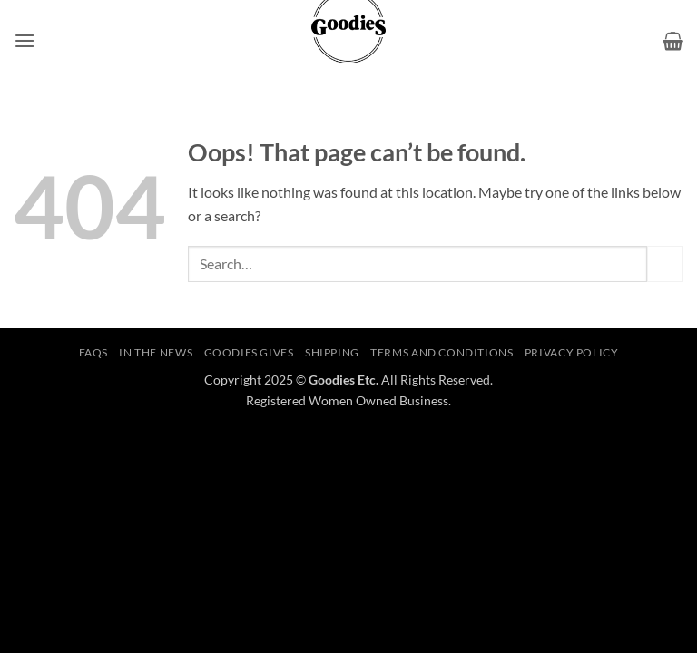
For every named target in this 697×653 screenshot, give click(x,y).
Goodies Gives (249, 352)
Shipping (332, 352)
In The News (155, 352)
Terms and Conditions (441, 352)
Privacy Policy (572, 352)
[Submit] (665, 263)
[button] (24, 40)
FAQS (93, 352)
